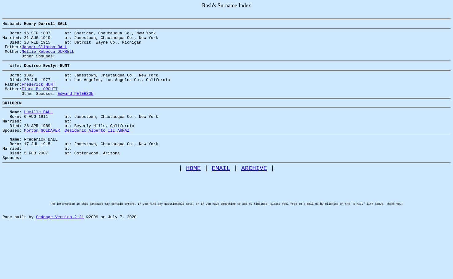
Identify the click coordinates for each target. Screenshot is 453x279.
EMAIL (221, 191)
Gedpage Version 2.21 (60, 250)
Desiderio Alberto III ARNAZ (97, 147)
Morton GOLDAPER (42, 147)
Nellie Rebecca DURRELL (47, 57)
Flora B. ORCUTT (39, 100)
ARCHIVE (254, 191)
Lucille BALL (38, 125)
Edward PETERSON (75, 105)
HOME (193, 191)
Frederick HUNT (38, 94)
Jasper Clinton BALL (44, 51)
